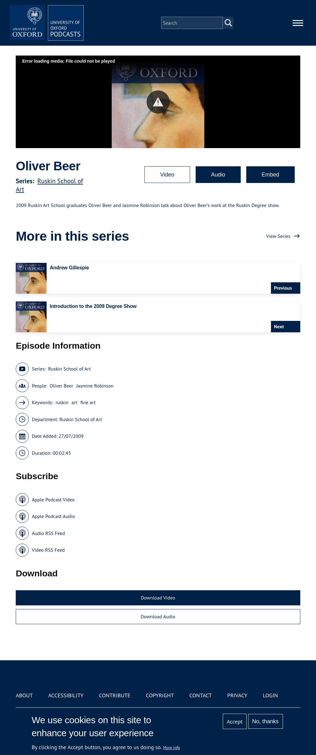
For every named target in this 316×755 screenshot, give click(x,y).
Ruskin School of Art (69, 369)
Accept (235, 721)
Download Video (158, 598)
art (74, 402)
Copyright (160, 695)
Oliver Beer (61, 386)
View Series (278, 236)
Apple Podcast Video (53, 499)
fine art (88, 402)
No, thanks (265, 721)
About (24, 695)
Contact (200, 695)
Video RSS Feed (48, 550)
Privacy (237, 695)
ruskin (62, 402)
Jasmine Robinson (95, 386)
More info (171, 747)
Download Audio (158, 616)
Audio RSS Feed (48, 533)
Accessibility (65, 695)
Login (270, 695)
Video (167, 175)
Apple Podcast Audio (53, 516)
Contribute (115, 695)
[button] (158, 102)
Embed (270, 175)
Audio (218, 175)
